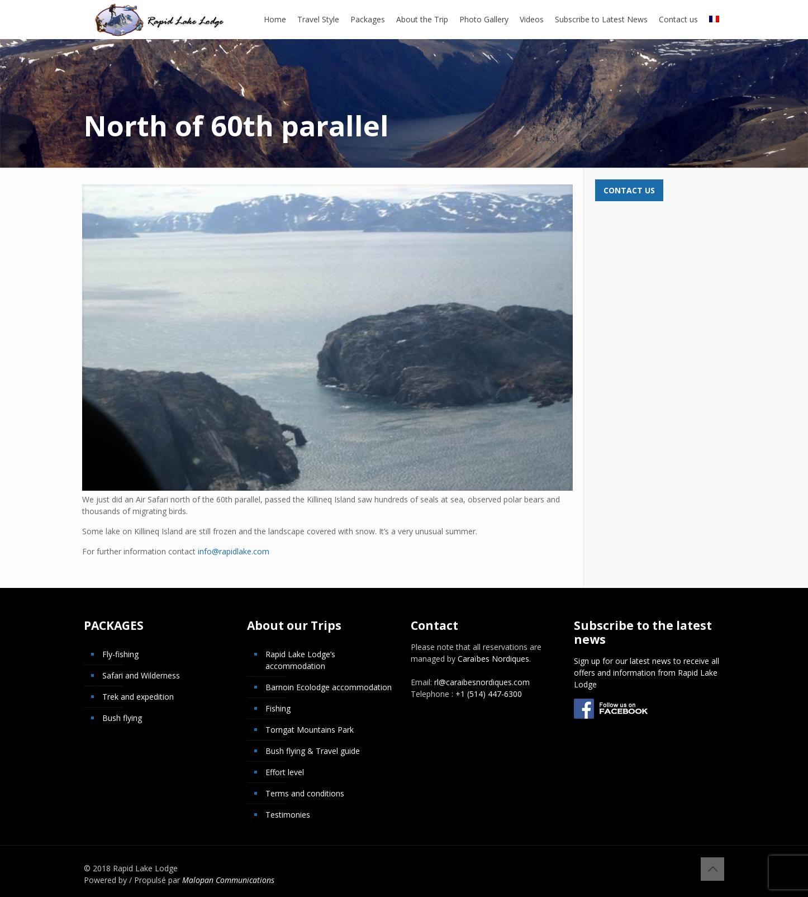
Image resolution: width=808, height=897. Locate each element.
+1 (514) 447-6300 (488, 694)
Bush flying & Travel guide (312, 751)
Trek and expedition (138, 696)
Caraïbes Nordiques (493, 658)
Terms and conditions (304, 793)
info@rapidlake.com (233, 551)
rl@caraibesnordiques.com (482, 682)
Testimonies (287, 814)
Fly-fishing (120, 654)
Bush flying (122, 718)
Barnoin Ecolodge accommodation (328, 687)
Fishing (278, 708)
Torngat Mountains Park (309, 729)
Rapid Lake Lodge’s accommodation (300, 660)
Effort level (284, 772)
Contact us (629, 190)
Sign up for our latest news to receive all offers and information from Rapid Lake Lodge (646, 673)
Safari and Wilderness (141, 675)
